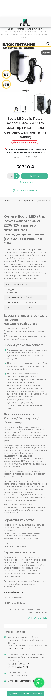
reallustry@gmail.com (14, 592)
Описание (9, 200)
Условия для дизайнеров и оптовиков (27, 693)
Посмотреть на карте (19, 648)
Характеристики (25, 200)
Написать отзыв (37, 618)
